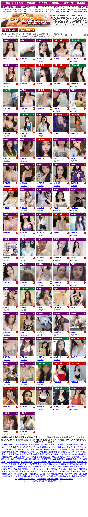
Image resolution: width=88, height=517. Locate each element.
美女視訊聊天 (19, 457)
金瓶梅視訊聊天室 (59, 454)
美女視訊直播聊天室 (75, 447)
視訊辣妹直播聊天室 (42, 447)
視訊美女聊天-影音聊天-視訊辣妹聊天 (44, 481)
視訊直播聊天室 (76, 464)
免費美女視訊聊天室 (9, 452)
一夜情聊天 (41, 479)
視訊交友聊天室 (39, 467)
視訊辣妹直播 (54, 452)
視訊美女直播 (23, 449)
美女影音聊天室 (78, 449)
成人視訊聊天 (48, 464)
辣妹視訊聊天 (21, 445)
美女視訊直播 (23, 464)
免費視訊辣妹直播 (23, 467)
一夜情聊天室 (34, 445)
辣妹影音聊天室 (49, 449)
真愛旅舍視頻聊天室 (36, 474)
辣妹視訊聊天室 (58, 447)
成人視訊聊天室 (29, 471)
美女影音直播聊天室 (77, 454)
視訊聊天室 (60, 445)
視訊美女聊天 (64, 476)
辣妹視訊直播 (36, 449)
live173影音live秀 (54, 467)
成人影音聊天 (39, 476)
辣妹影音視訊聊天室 (71, 467)
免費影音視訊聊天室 (42, 454)
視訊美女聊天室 (26, 454)
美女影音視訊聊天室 (64, 471)
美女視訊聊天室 (7, 445)
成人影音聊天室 (11, 454)
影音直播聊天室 (53, 469)
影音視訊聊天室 (47, 445)
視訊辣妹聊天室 (73, 445)
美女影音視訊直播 (26, 452)
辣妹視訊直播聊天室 (22, 469)
